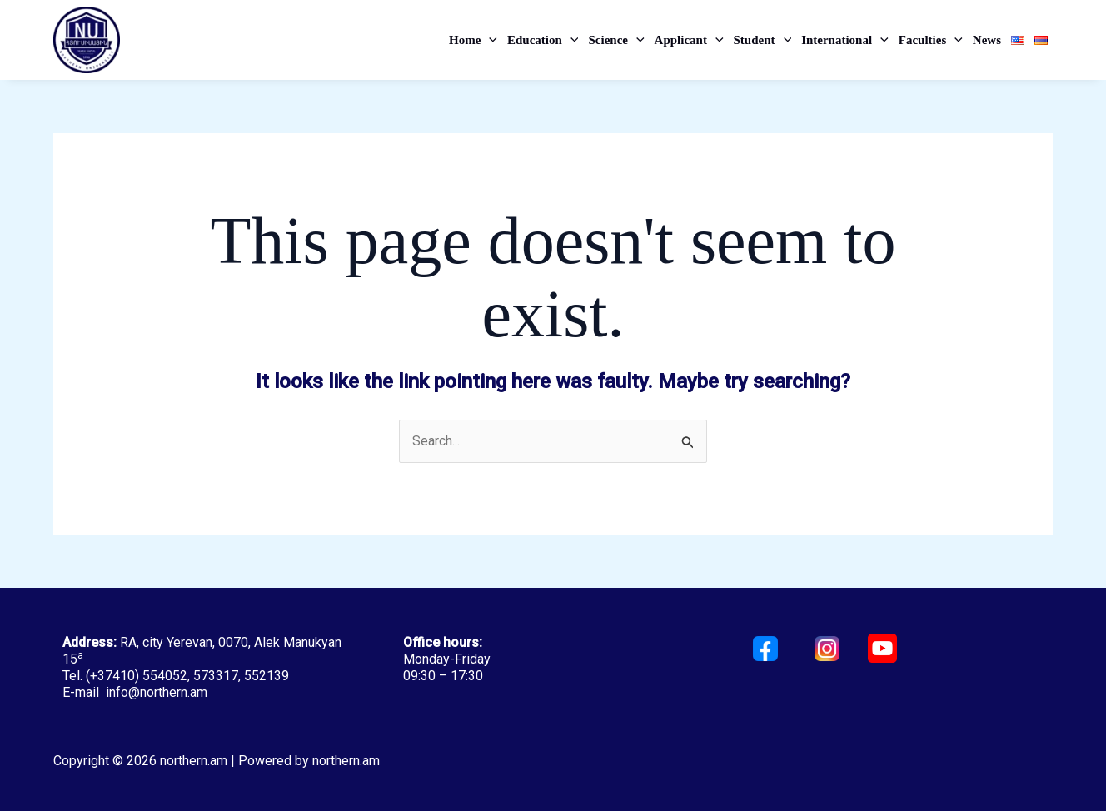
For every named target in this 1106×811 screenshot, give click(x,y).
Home (473, 40)
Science (616, 40)
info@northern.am (156, 692)
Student (763, 40)
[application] (489, 40)
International (845, 40)
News (987, 40)
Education (542, 40)
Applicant (689, 40)
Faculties (931, 40)
